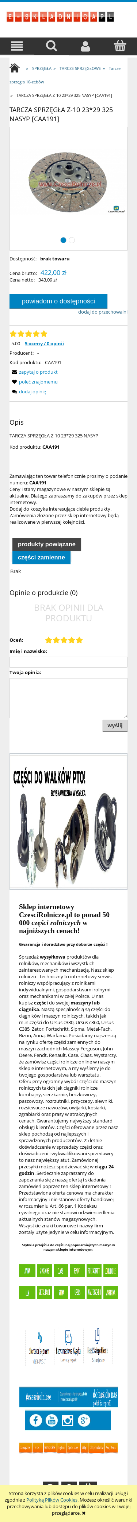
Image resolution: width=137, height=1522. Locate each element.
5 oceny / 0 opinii (44, 343)
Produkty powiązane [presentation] (47, 544)
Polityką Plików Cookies (51, 1500)
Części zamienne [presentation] (41, 557)
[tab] (46, 544)
